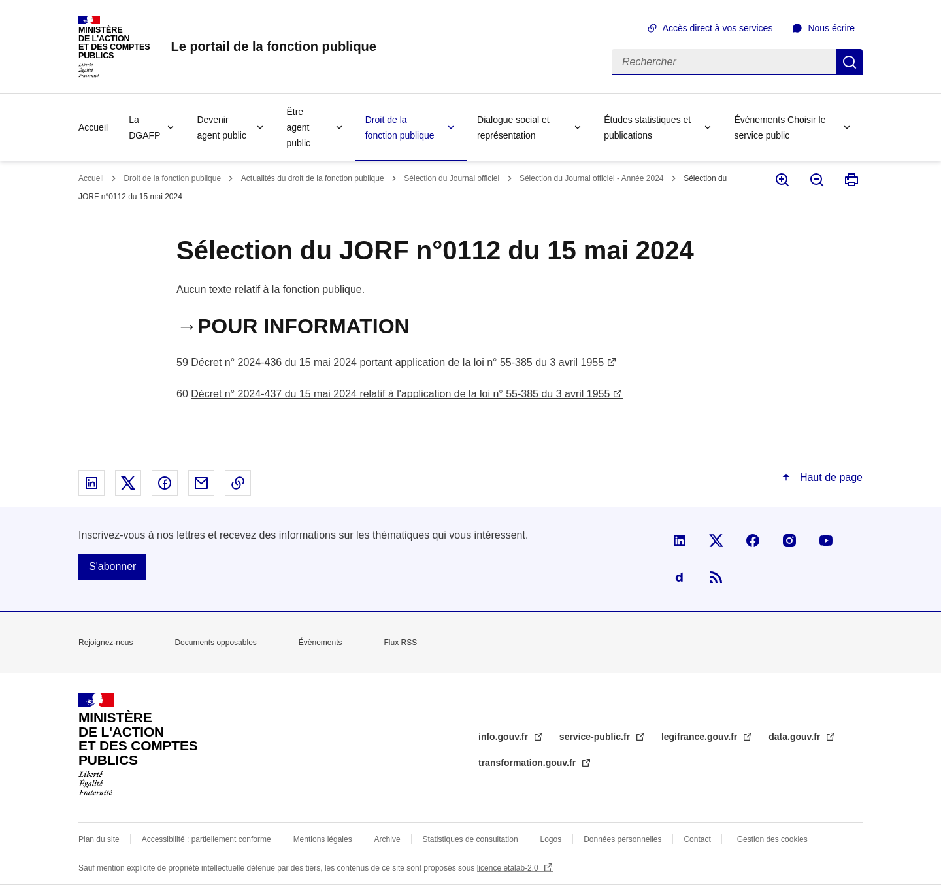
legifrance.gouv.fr (700, 736)
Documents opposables (215, 642)
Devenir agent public (221, 127)
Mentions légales (322, 839)
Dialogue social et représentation (513, 127)
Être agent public (298, 127)
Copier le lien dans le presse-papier (238, 483)
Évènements (320, 642)
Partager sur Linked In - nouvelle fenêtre (91, 483)
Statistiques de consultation (470, 839)
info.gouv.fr (504, 736)
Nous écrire (831, 28)
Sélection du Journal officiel (451, 178)
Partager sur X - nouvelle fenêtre (128, 483)
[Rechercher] (724, 62)
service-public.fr (596, 736)
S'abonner (112, 566)
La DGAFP (144, 127)
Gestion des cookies (772, 839)
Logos (551, 839)
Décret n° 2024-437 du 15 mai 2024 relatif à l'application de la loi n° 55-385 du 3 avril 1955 (400, 393)
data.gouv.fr (795, 736)
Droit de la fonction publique (400, 127)
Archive (387, 839)
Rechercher (849, 62)
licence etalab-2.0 (508, 868)
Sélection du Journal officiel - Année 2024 (592, 178)
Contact (697, 839)
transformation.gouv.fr (528, 763)
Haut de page (830, 477)
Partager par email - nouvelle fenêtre (201, 483)
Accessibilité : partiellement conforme (206, 839)
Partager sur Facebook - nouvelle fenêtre (165, 483)
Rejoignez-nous (105, 642)
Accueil (93, 127)
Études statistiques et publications (647, 127)
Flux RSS (401, 642)
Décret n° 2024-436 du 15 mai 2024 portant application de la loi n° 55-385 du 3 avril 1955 (397, 362)
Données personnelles (622, 839)
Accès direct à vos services (718, 28)
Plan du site (99, 839)
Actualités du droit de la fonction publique (312, 178)
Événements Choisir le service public (779, 127)
